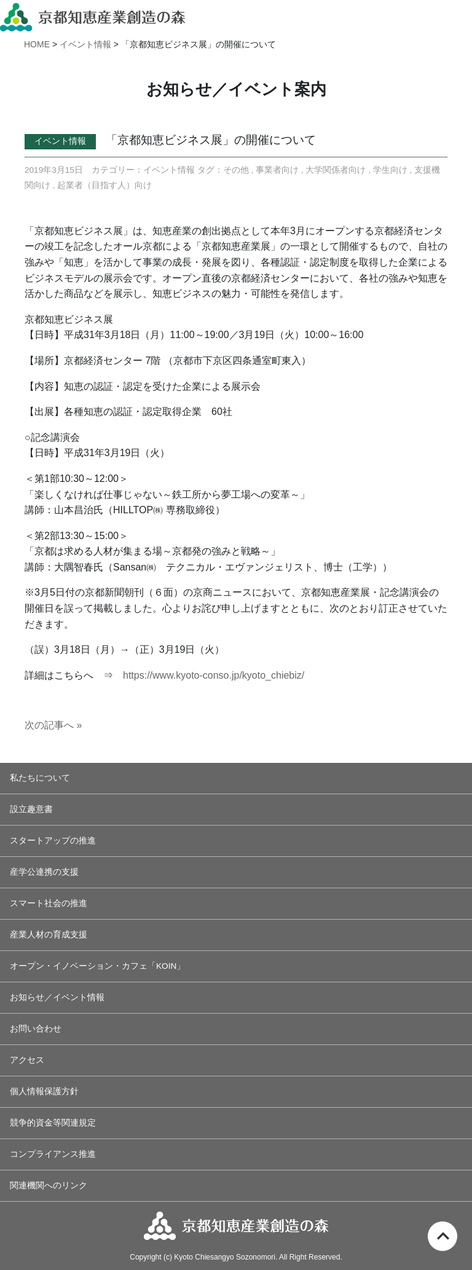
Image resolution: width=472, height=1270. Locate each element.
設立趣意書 (31, 809)
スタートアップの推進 (53, 840)
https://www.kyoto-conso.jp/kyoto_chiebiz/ (213, 675)
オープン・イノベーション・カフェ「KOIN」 (97, 966)
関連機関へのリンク (48, 1185)
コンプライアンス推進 (53, 1154)
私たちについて (40, 778)
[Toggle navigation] (458, 15)
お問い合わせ (35, 1028)
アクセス (27, 1060)
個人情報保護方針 (44, 1091)
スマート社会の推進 (48, 903)
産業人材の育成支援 (48, 934)
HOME (37, 44)
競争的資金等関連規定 (53, 1122)
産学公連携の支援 (44, 872)
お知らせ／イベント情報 (57, 997)
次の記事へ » (53, 725)
